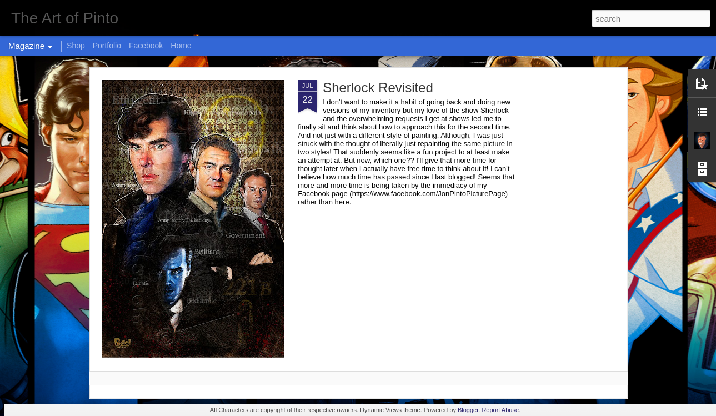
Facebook (146, 45)
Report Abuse (500, 410)
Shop (76, 45)
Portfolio (107, 45)
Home (181, 45)
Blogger (468, 410)
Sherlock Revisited (378, 87)
